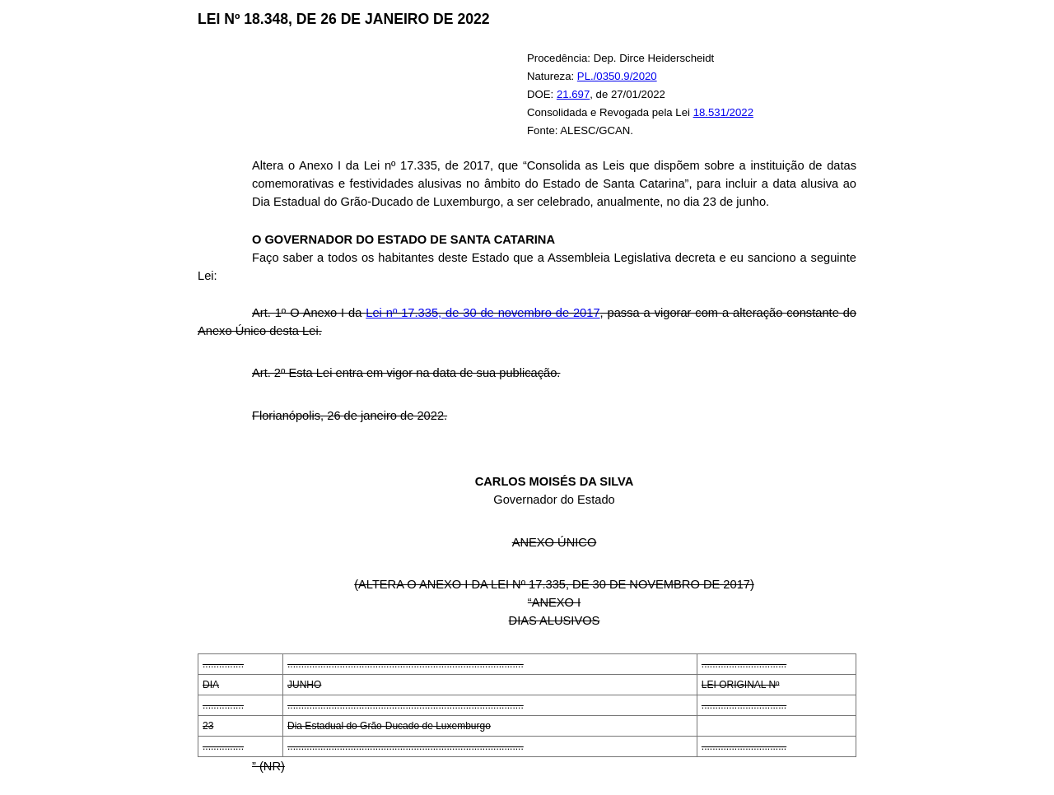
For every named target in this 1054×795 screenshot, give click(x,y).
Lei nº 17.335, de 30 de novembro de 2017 (482, 312)
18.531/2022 (723, 112)
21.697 (573, 94)
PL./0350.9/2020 (617, 76)
